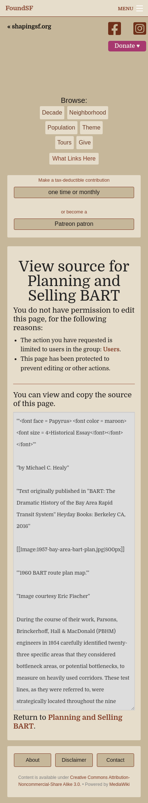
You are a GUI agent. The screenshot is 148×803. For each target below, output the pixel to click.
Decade (52, 112)
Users (111, 349)
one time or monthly (74, 192)
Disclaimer (74, 760)
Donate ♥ (127, 46)
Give (85, 142)
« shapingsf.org (29, 26)
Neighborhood (87, 112)
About (32, 760)
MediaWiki (119, 784)
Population (61, 127)
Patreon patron (74, 224)
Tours (64, 142)
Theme (91, 127)
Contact (115, 760)
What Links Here (73, 158)
